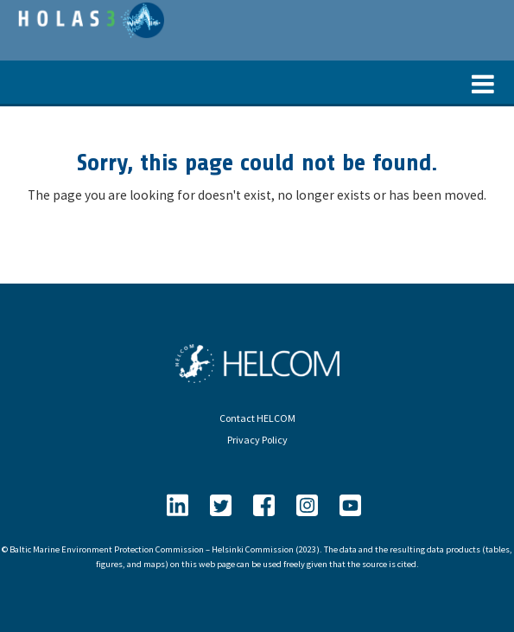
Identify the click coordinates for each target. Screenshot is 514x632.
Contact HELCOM (257, 418)
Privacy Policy (257, 439)
